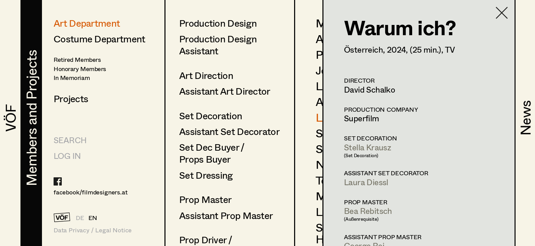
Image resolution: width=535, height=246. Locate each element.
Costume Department (99, 38)
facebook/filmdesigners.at (91, 192)
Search (70, 140)
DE (80, 217)
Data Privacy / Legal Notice (93, 230)
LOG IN (67, 155)
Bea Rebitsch (368, 210)
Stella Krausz (367, 147)
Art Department (87, 22)
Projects (71, 98)
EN (93, 217)
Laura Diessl (366, 182)
